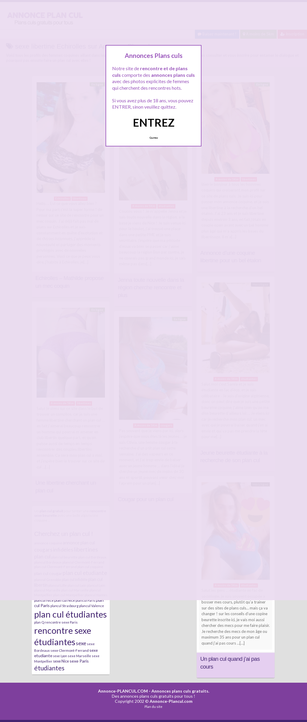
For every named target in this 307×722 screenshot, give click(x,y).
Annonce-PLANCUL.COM (123, 690)
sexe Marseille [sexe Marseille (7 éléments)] (79, 656)
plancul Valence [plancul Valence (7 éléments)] (91, 606)
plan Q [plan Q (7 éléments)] (39, 622)
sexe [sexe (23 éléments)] (81, 643)
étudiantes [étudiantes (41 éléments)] (49, 668)
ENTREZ (153, 122)
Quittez (153, 137)
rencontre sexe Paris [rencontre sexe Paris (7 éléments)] (61, 622)
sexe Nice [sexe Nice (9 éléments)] (61, 661)
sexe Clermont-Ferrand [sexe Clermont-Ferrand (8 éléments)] (69, 650)
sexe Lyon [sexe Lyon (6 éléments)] (60, 656)
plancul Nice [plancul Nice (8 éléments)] (44, 600)
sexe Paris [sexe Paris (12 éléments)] (79, 660)
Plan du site (153, 706)
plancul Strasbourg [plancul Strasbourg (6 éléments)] (64, 606)
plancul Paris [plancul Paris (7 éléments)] (85, 600)
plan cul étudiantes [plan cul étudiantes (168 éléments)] (70, 614)
